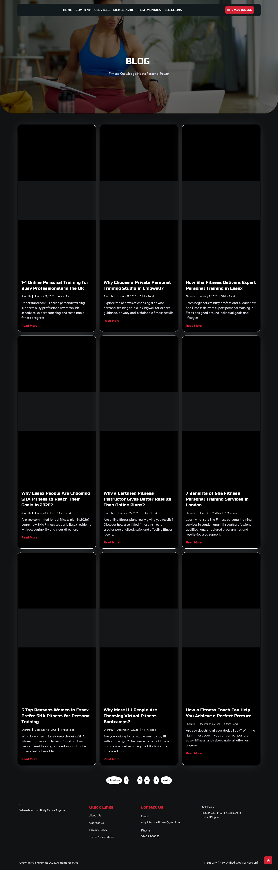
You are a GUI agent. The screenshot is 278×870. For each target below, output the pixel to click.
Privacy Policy (98, 830)
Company (83, 10)
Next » (166, 780)
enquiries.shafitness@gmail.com (161, 822)
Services (102, 10)
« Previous (114, 780)
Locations (173, 10)
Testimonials (149, 10)
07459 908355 (150, 836)
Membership (123, 10)
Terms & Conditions (101, 837)
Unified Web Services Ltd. (242, 862)
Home (67, 10)
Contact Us (96, 823)
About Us (95, 815)
